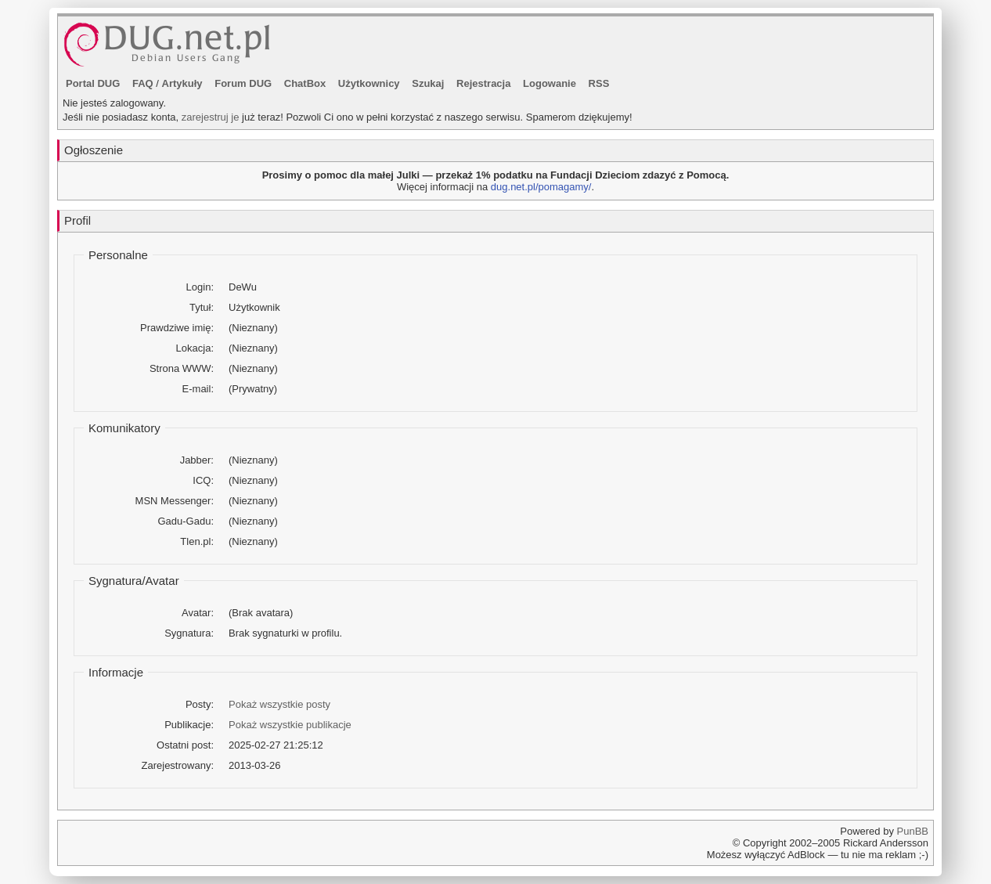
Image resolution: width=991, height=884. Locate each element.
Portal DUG (93, 83)
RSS (599, 83)
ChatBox (305, 83)
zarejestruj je (211, 117)
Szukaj (428, 83)
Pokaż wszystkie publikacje (290, 725)
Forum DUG (243, 83)
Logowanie (549, 83)
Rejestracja (483, 83)
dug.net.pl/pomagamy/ (541, 187)
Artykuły (182, 83)
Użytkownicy (369, 83)
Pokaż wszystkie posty (279, 704)
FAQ (142, 83)
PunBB (912, 831)
